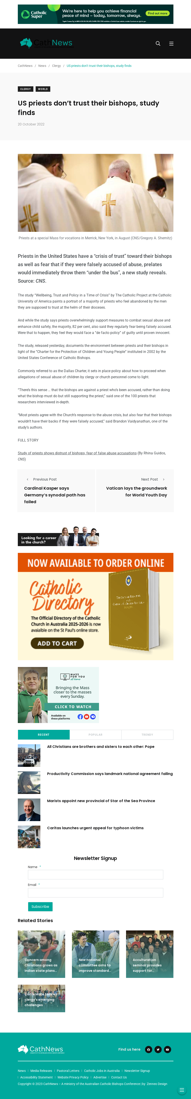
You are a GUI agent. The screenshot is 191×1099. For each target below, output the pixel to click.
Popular (96, 734)
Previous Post (40, 479)
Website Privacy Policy (73, 1077)
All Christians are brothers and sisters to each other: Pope (100, 746)
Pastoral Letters (68, 1071)
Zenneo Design (157, 1084)
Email (34, 885)
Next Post (154, 479)
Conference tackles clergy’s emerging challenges (41, 999)
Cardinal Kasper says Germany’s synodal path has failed (54, 495)
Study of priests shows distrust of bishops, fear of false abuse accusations (77, 453)
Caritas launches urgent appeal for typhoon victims (95, 828)
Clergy (25, 89)
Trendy (147, 734)
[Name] (95, 874)
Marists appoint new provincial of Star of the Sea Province (101, 800)
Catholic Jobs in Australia (102, 1071)
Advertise (99, 1077)
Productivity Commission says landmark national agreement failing (110, 773)
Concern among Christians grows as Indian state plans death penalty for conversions (41, 971)
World (43, 89)
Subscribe (40, 906)
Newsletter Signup (137, 1071)
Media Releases (41, 1071)
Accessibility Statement (36, 1077)
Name (34, 867)
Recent (43, 734)
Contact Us (119, 1077)
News (22, 1071)
